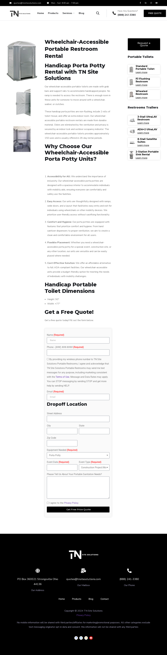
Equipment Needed (62, 450)
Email (55, 391)
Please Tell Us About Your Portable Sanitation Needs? (74, 474)
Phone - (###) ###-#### (65, 347)
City (49, 425)
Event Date (58, 462)
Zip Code (51, 437)
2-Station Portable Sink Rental (147, 153)
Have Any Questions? (128, 11)
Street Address (54, 413)
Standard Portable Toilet (145, 67)
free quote (154, 13)
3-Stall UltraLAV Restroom (147, 118)
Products (53, 13)
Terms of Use (62, 377)
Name (55, 335)
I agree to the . (64, 503)
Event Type (90, 462)
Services (67, 13)
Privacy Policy (71, 503)
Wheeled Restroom (142, 92)
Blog (81, 13)
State (81, 425)
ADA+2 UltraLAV (147, 129)
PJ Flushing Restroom (143, 80)
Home (40, 13)
